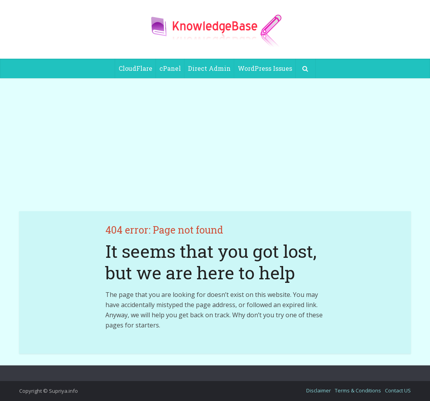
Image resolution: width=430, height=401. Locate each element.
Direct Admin (209, 68)
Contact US (398, 390)
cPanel (170, 68)
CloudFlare (135, 68)
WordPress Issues (265, 68)
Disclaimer (318, 390)
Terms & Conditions (358, 390)
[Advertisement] (215, 145)
